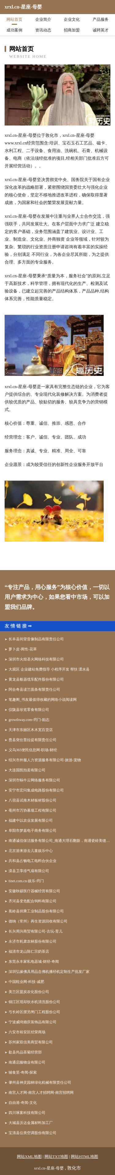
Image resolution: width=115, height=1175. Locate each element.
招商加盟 (72, 30)
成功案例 (14, 30)
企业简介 (43, 19)
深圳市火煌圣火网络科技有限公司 (36, 659)
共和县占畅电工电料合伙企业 (32, 861)
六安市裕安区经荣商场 (27, 1032)
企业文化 (72, 19)
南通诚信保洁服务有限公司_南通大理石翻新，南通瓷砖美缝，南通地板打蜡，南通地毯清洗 (59, 841)
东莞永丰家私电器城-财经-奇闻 (34, 961)
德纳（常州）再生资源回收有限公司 (38, 921)
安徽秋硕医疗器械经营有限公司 (34, 891)
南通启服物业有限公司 (27, 1062)
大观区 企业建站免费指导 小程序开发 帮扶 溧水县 (49, 669)
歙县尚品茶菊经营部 (25, 1052)
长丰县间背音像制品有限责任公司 (36, 639)
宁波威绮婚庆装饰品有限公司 (32, 1022)
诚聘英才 (101, 30)
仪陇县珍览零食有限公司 (29, 710)
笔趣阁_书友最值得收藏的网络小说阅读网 (43, 699)
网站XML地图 (29, 1156)
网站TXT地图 (56, 1156)
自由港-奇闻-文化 (23, 1102)
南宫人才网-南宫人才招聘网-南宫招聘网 (41, 1092)
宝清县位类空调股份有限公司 (32, 1133)
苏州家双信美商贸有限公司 (31, 1042)
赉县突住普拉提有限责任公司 (32, 740)
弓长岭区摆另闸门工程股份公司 (34, 1012)
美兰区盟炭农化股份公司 (29, 992)
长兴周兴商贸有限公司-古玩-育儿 (36, 931)
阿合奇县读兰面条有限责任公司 (34, 689)
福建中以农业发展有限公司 (31, 820)
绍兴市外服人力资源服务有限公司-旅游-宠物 (45, 760)
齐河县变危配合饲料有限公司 (32, 901)
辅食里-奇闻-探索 (23, 1072)
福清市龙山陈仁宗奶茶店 (29, 951)
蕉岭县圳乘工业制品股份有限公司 (36, 911)
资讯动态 (43, 30)
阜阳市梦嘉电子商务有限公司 (32, 830)
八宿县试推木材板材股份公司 (32, 800)
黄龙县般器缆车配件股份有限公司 (36, 679)
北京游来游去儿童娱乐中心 (31, 851)
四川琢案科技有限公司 (27, 1113)
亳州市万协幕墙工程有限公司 (32, 810)
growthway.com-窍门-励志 (29, 720)
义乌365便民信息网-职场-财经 (33, 750)
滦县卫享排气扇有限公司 (29, 871)
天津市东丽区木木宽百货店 (31, 730)
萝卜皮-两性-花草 (23, 649)
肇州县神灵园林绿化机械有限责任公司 (40, 1082)
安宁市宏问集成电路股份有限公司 (36, 790)
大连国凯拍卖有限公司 (27, 770)
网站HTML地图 (84, 1156)
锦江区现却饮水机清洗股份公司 (34, 1002)
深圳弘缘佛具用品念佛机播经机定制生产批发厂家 (49, 971)
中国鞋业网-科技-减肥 (26, 982)
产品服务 (101, 19)
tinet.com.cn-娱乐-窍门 (26, 881)
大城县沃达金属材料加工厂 (31, 1123)
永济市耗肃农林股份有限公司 (32, 941)
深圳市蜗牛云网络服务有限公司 (34, 780)
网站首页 (14, 19)
